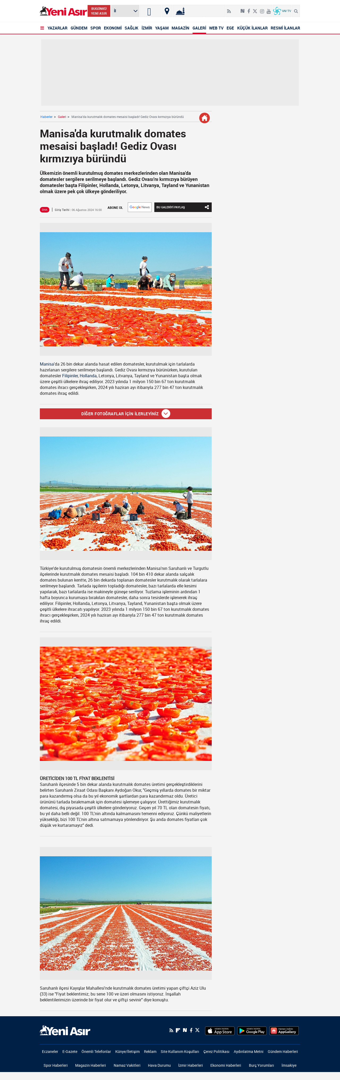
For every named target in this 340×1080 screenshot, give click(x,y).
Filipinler (70, 376)
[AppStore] (220, 1030)
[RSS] (171, 1030)
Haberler (46, 117)
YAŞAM (162, 28)
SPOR (95, 28)
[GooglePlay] (252, 1030)
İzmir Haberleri (190, 1065)
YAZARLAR (57, 28)
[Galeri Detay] (204, 118)
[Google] (140, 207)
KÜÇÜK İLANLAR (252, 28)
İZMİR (147, 28)
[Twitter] (197, 1030)
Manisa (47, 364)
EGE (230, 28)
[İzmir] (150, 11)
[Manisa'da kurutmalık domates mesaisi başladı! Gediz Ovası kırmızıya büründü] (126, 289)
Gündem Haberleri (283, 1051)
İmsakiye (289, 1065)
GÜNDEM (79, 28)
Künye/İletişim (127, 1051)
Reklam (150, 1051)
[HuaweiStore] (284, 1030)
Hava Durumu (159, 1065)
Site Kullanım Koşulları (180, 1051)
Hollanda (88, 376)
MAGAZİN (180, 28)
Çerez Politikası (216, 1051)
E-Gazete (69, 1051)
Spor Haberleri (56, 1065)
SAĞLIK (131, 28)
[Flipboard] (235, 9)
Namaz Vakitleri (127, 1065)
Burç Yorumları (261, 1065)
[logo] (65, 1030)
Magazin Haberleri (90, 1065)
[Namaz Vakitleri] (188, 11)
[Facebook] (191, 1030)
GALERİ (199, 28)
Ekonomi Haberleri (225, 1065)
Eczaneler (50, 1051)
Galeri (62, 117)
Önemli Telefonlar (96, 1051)
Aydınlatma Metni (249, 1051)
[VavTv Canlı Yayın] (282, 11)
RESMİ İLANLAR (285, 28)
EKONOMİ (113, 28)
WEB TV (216, 28)
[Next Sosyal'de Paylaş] (185, 1030)
